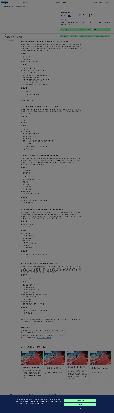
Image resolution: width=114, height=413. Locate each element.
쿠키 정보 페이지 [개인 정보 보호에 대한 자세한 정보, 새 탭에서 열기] (38, 405)
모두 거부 (80, 406)
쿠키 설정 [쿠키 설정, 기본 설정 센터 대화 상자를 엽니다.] (80, 410)
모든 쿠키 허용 (80, 402)
